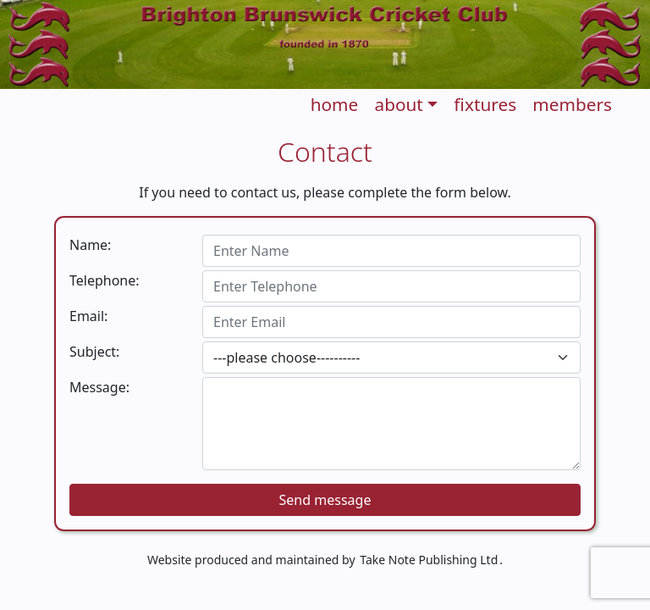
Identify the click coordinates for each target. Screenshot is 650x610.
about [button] (398, 104)
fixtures (485, 104)
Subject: (94, 351)
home (335, 104)
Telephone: (104, 280)
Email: (88, 316)
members (572, 104)
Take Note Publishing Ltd (429, 560)
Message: (99, 387)
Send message (325, 500)
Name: (90, 245)
